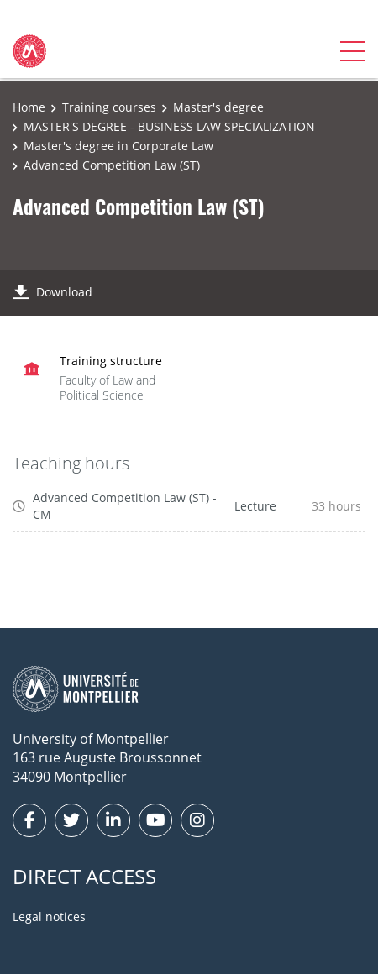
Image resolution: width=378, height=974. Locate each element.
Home (29, 107)
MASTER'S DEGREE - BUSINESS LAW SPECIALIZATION (169, 126)
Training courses (109, 107)
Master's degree (218, 107)
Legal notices (49, 916)
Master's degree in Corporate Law (118, 146)
